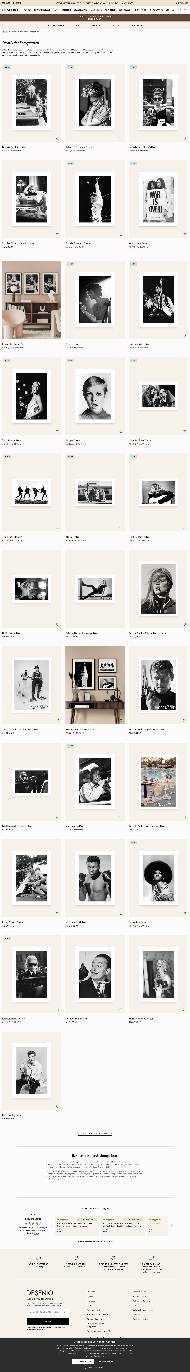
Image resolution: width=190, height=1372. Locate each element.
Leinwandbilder (42, 10)
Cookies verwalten (141, 1319)
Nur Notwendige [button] (107, 1362)
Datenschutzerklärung (42, 1327)
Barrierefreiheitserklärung (98, 1314)
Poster (27, 10)
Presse (90, 1296)
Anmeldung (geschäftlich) (98, 1331)
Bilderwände (156, 10)
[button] (95, 1367)
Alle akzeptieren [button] (83, 1362)
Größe (115, 25)
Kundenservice (139, 1296)
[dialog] (95, 1355)
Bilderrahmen (81, 10)
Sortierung (136, 25)
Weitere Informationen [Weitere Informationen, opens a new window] (95, 1356)
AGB (135, 1305)
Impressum (92, 1301)
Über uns (91, 1292)
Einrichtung (140, 10)
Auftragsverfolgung (141, 1301)
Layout (96, 25)
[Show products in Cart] (185, 10)
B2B (168, 10)
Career (90, 1305)
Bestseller (124, 10)
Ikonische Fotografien (29, 32)
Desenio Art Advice (141, 1292)
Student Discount (95, 1319)
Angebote (96, 10)
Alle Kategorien (56, 25)
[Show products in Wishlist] (179, 10)
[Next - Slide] (171, 1225)
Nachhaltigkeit (93, 1310)
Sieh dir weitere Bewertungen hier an (95, 1241)
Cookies (136, 1314)
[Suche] (173, 10)
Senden (47, 1321)
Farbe (78, 25)
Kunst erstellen (62, 10)
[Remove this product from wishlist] (57, 138)
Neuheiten (110, 10)
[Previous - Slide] (52, 1225)
